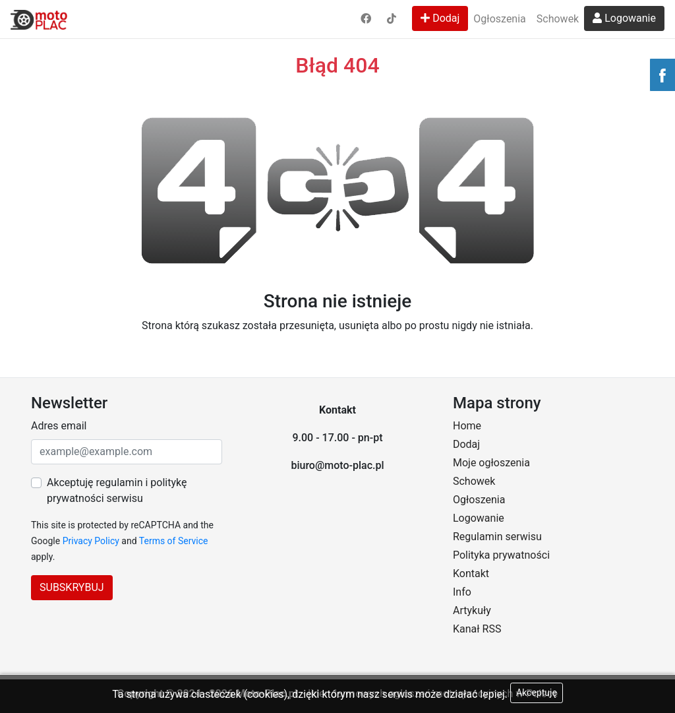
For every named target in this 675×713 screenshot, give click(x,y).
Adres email (58, 425)
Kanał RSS (477, 629)
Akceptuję (536, 692)
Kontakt (471, 573)
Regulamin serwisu (497, 536)
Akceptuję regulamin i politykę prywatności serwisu (117, 490)
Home (467, 425)
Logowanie (624, 18)
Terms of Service (173, 541)
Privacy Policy (91, 541)
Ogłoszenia (499, 19)
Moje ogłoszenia (491, 462)
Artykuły (472, 610)
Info (462, 592)
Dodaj (440, 18)
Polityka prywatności (501, 555)
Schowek (558, 19)
